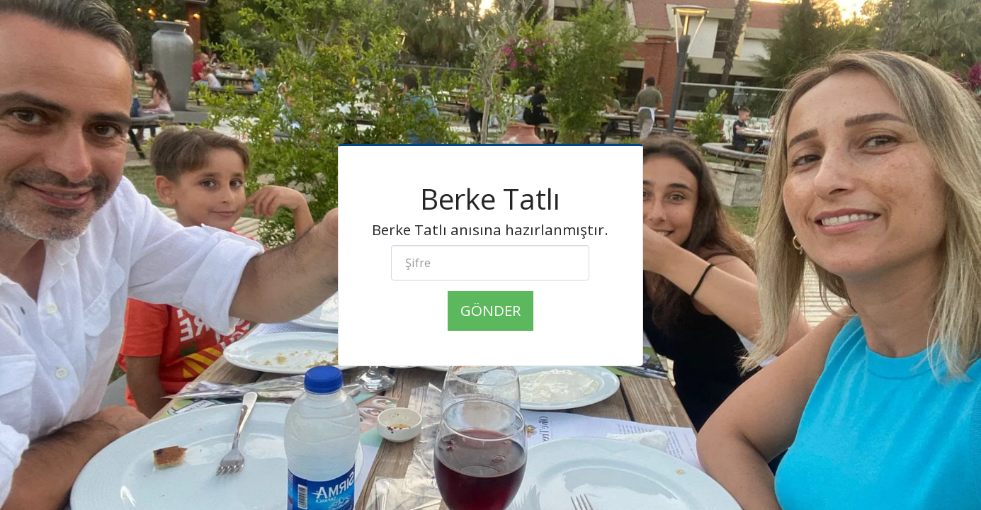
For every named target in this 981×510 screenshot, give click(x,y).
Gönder (490, 310)
